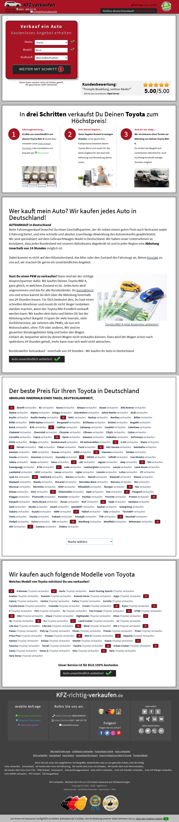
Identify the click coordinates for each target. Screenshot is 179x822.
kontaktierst (85, 290)
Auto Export (68, 755)
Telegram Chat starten (30, 720)
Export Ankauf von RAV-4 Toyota (115, 755)
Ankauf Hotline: (61, 720)
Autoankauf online (104, 751)
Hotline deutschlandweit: (128, 11)
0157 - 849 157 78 (27, 9)
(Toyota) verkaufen (33, 590)
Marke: (29, 42)
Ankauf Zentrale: (63, 715)
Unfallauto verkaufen (82, 751)
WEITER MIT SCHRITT (41, 69)
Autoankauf (55, 755)
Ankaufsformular (70, 724)
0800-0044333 (79, 715)
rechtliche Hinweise (87, 789)
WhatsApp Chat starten (29, 715)
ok (166, 819)
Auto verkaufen (122, 751)
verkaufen (26, 407)
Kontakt (152, 257)
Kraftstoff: (27, 57)
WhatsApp (43, 162)
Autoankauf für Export (87, 755)
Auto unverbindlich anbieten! (36, 359)
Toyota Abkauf (140, 755)
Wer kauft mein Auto (60, 751)
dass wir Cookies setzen (149, 818)
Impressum (104, 789)
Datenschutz (70, 789)
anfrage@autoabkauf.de (45, 11)
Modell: (27, 50)
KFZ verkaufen (39, 5)
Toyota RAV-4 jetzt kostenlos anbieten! (132, 324)
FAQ (113, 789)
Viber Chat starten (30, 724)
